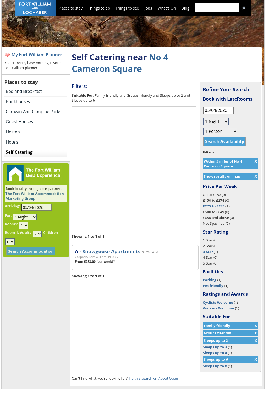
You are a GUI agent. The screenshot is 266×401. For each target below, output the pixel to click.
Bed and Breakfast (24, 91)
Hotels (12, 142)
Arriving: (12, 205)
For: (8, 215)
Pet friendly (213, 285)
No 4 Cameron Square (120, 62)
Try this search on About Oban (153, 378)
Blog (185, 8)
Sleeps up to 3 (215, 347)
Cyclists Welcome (218, 302)
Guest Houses (19, 122)
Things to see (127, 8)
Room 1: (12, 232)
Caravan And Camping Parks (33, 112)
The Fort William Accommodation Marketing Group (34, 196)
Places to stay (70, 8)
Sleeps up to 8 (215, 365)
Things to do (99, 8)
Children (50, 232)
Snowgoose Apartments (111, 251)
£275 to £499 (214, 206)
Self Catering (19, 152)
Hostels (13, 132)
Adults (25, 232)
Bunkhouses (18, 101)
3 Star (208, 251)
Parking (209, 279)
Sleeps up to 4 (215, 352)
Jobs (148, 8)
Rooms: (11, 223)
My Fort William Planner (37, 55)
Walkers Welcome (218, 308)
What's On (167, 8)
